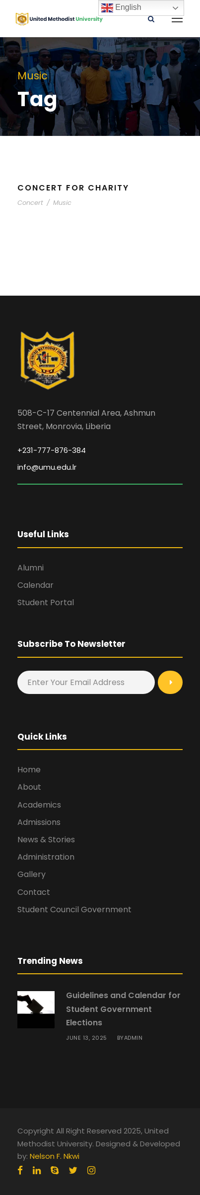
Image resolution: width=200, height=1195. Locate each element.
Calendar (35, 585)
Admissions (39, 822)
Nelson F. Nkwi (54, 1156)
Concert (30, 202)
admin (133, 1038)
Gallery (31, 874)
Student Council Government (74, 909)
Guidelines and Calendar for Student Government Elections (123, 1009)
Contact (33, 892)
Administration (45, 857)
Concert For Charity (73, 187)
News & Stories (46, 839)
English (121, 8)
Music (62, 202)
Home (29, 769)
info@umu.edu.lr (46, 467)
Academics (39, 805)
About (29, 787)
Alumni (30, 567)
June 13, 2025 (86, 1038)
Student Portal (45, 602)
